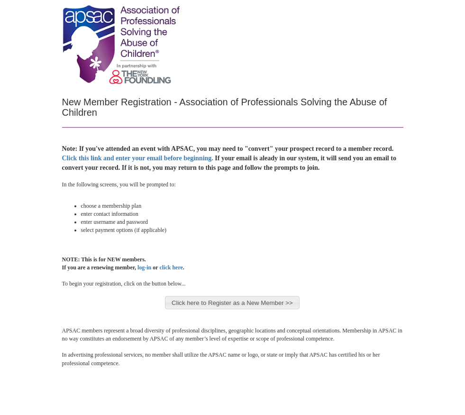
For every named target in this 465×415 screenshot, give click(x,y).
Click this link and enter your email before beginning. (137, 158)
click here (170, 267)
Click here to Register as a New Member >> (232, 302)
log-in (144, 267)
